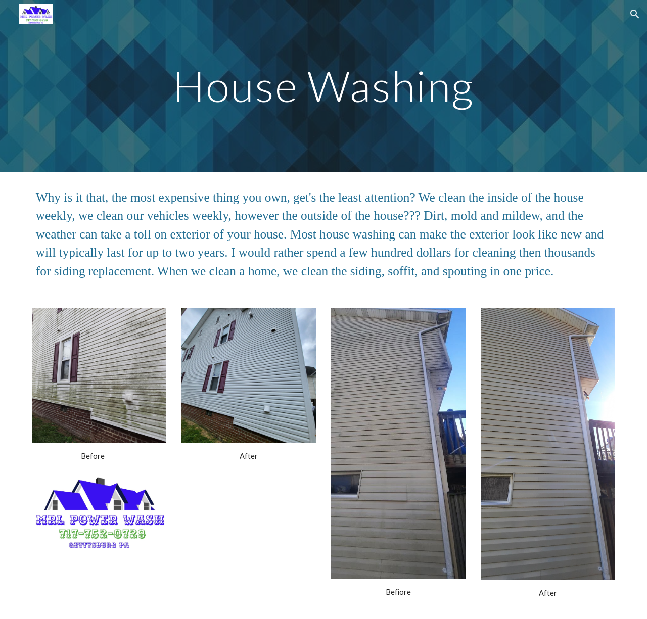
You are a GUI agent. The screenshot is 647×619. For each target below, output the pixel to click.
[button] (635, 14)
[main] (323, 85)
